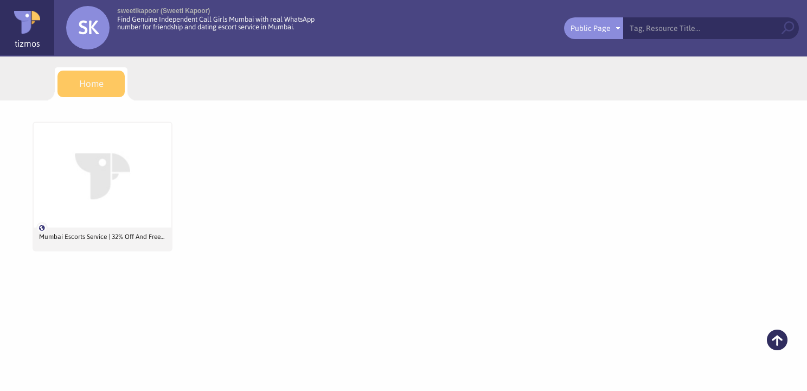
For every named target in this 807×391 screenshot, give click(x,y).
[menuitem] (91, 84)
